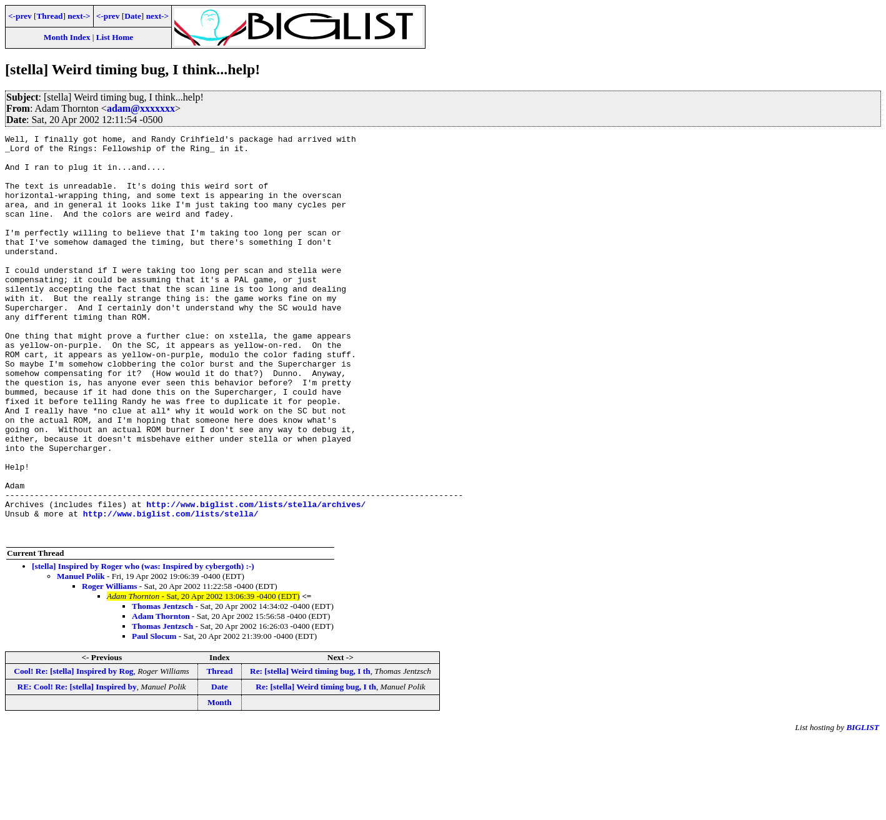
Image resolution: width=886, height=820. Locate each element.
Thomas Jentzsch (162, 686)
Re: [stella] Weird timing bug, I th (310, 751)
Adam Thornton (161, 696)
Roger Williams (109, 666)
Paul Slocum (154, 716)
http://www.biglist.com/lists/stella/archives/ (256, 579)
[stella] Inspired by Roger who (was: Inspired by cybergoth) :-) (143, 646)
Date (132, 16)
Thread (49, 16)
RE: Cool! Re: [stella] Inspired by (77, 767)
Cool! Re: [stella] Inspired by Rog (73, 751)
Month (219, 783)
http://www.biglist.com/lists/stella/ (171, 590)
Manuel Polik (81, 656)
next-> (78, 16)
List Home (115, 37)
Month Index (67, 37)
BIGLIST (862, 808)
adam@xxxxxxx (141, 108)
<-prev (20, 16)
